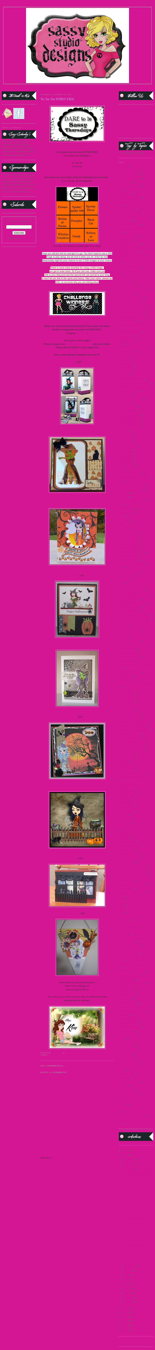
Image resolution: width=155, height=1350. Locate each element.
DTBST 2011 (125, 457)
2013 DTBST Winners (129, 186)
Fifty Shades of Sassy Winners (132, 500)
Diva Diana (124, 430)
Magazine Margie (127, 661)
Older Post (109, 1151)
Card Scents (124, 359)
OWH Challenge (126, 753)
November (130, 1163)
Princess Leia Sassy (128, 791)
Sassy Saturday (125, 861)
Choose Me (124, 375)
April (127, 1288)
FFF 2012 (123, 493)
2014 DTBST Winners (129, 197)
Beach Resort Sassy (128, 340)
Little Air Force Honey (129, 657)
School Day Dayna (127, 916)
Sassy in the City (126, 850)
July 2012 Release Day (129, 610)
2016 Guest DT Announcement (133, 248)
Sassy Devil (124, 838)
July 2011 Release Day (129, 599)
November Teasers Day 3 (130, 737)
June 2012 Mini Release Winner (133, 645)
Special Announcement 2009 (131, 983)
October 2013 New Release (131, 749)
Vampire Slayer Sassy (128, 1093)
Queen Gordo (125, 799)
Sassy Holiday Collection (130, 846)
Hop (121, 567)
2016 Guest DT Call (128, 251)
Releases (123, 815)
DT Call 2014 (125, 438)
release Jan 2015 (126, 811)
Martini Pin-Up (126, 676)
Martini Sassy (125, 680)
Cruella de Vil (125, 394)
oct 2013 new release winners (132, 741)
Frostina (122, 524)
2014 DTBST (125, 194)
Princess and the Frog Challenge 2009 (136, 777)
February (129, 1297)
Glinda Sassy (125, 528)
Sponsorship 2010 (127, 987)
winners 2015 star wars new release (135, 1108)
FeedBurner (25, 238)
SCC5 (121, 896)
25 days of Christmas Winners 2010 (135, 259)
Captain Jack (124, 355)
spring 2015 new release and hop (133, 1007)
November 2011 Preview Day (132, 726)
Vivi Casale (81, 333)
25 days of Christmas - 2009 (131, 255)
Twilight (122, 1085)
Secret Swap (124, 920)
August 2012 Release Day (130, 313)
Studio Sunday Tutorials (130, 1026)
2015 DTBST (54, 1055)
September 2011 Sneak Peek (131, 971)
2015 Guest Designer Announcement (135, 228)
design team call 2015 (128, 422)
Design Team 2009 (127, 406)
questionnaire (125, 803)
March (128, 1293)
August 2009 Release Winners (132, 305)
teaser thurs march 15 (128, 1062)
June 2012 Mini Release (129, 641)
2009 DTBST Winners (129, 170)
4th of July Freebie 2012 (130, 267)
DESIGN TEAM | (48, 87)
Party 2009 (124, 761)
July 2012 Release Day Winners (133, 614)
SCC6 (121, 900)
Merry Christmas (126, 699)
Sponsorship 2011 (127, 991)
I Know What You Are (129, 571)
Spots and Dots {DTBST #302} (138, 1235)
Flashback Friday (126, 508)
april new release (126, 293)
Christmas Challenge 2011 (130, 379)
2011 (124, 1321)
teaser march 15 (126, 1058)
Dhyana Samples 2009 (129, 426)
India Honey (124, 579)
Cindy (77, 499)
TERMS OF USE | (23, 87)
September (130, 1266)
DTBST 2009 (125, 450)
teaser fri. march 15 (127, 1050)
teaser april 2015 (126, 1046)
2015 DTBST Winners (70, 1055)
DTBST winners (126, 465)
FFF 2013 (123, 497)
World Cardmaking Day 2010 (132, 1115)
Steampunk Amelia (127, 1018)
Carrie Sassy (124, 363)
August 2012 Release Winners (132, 316)
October (129, 1168)
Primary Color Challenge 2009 (132, 773)
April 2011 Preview (127, 285)
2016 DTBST (125, 240)
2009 (124, 1330)
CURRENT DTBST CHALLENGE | (95, 87)
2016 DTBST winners (129, 244)
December (130, 1159)
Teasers (122, 1070)
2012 (124, 1316)
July (127, 1275)
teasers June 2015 (127, 1074)
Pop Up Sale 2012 (127, 769)
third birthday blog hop (129, 1081)
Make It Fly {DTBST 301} (136, 1260)
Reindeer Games (126, 807)
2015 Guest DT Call (128, 236)
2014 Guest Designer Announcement (135, 201)
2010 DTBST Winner (128, 174)
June (127, 1279)
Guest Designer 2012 (128, 544)
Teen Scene (124, 1077)
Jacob (121, 583)
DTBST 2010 (125, 453)
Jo (77, 644)
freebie (122, 516)
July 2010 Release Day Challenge (134, 595)
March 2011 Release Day (130, 672)
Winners (122, 1104)
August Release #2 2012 (130, 332)
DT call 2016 (125, 442)
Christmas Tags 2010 (128, 391)
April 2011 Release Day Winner (133, 289)
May (127, 1284)
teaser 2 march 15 (127, 1042)
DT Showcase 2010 (127, 446)
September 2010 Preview (130, 946)
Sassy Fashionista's (127, 842)
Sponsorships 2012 (127, 1003)
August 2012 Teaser (128, 320)
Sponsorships (125, 999)
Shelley (74, 858)
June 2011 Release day (129, 630)
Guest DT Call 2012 (128, 556)
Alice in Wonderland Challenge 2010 (135, 271)
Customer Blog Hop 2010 (130, 398)
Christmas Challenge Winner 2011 (134, 383)
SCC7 (121, 904)
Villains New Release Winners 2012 (135, 1097)
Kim (77, 785)
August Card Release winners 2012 (134, 324)
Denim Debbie (125, 402)
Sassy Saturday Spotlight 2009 (132, 865)
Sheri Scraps (74, 913)
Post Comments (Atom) (63, 1157)
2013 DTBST (125, 182)
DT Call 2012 (125, 434)
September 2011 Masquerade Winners (136, 964)
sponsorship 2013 (127, 995)
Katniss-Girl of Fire (128, 649)
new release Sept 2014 (129, 718)
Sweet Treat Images (128, 1034)
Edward (122, 469)
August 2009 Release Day (130, 301)
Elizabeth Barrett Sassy (129, 473)
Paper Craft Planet (127, 757)
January (129, 1302)
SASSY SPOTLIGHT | (67, 87)
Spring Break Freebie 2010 (131, 1011)
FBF (121, 481)
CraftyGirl (74, 575)
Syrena (122, 1038)
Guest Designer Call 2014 (130, 552)
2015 (124, 1155)
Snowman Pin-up (126, 979)
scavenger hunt (125, 888)
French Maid (124, 520)
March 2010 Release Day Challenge (135, 664)
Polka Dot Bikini (126, 765)
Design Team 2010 (127, 410)
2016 (124, 1150)
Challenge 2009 (126, 367)
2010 (124, 1325)
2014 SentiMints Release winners (134, 217)
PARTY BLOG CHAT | (84, 90)
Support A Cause (126, 1030)
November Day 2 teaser (129, 733)
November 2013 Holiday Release (134, 729)
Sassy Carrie (124, 834)
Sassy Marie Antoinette (129, 857)
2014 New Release (127, 209)
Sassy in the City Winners (130, 854)
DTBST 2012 (125, 461)
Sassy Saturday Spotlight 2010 (132, 869)
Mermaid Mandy (126, 695)
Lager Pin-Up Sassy (128, 653)
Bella (121, 343)
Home (77, 1151)
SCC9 (121, 912)
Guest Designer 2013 (128, 548)
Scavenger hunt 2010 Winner (132, 892)
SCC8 (121, 908)
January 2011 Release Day (131, 587)
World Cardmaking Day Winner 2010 (135, 1119)
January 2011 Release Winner (132, 591)
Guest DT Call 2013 (128, 560)
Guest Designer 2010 (128, 536)
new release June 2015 (129, 714)
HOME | (10, 87)
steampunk (123, 1014)
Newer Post (45, 1151)
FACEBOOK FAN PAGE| (123, 87)
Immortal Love (125, 575)
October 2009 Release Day (131, 745)
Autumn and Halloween (135, 1187)
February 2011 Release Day (131, 485)
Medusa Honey (125, 691)
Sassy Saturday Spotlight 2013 (132, 884)
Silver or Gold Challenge (130, 975)
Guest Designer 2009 (128, 532)
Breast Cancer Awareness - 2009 (133, 347)
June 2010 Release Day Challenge (134, 618)
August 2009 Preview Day (131, 297)
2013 (124, 1312)
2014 (121, 190)
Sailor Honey (125, 819)
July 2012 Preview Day (129, 607)
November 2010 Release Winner (133, 722)
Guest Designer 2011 (128, 540)
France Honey (125, 512)
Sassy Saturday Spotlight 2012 (132, 873)
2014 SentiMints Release (130, 213)
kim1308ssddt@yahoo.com (78, 344)
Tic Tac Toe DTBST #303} (136, 1223)
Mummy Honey (126, 703)
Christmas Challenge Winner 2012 (134, 387)
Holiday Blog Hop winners (131, 563)
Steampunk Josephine (128, 1022)
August (128, 1270)
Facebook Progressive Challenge (133, 477)
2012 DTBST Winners (129, 178)
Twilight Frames (126, 1089)
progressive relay (126, 795)
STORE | (36, 87)
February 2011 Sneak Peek (131, 489)
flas (120, 504)
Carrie (77, 431)
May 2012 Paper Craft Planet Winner (135, 684)
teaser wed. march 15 (128, 1066)
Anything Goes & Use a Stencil (138, 1240)
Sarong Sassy (125, 823)
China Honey (125, 371)
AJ (74, 362)
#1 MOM (123, 166)
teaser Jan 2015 (126, 1054)
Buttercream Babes (127, 351)
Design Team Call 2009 (129, 414)
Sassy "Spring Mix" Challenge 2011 (135, 827)
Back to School (125, 336)
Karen (74, 716)
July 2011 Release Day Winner (133, 603)
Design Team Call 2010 (129, 418)
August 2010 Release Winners (132, 309)
